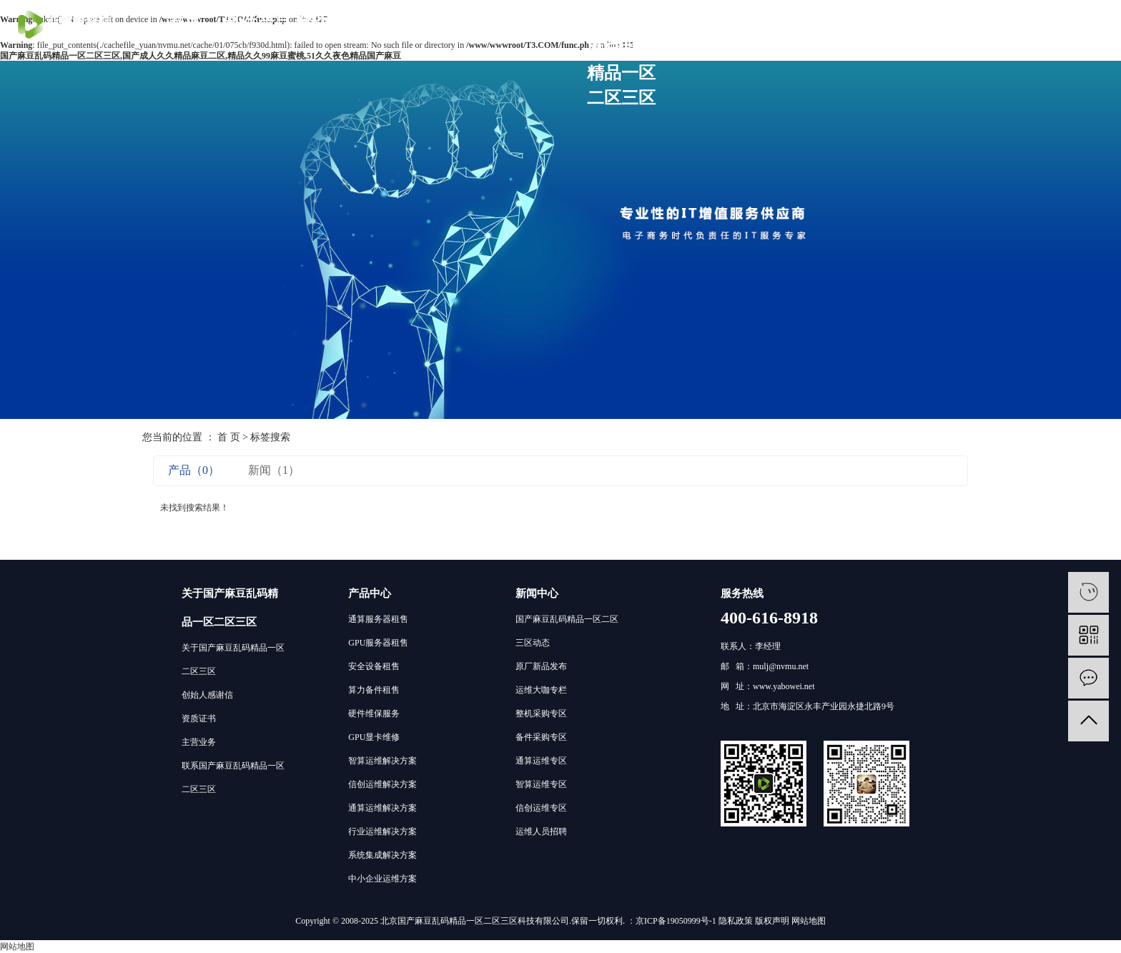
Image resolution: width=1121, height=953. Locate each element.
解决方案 (329, 23)
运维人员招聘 (541, 831)
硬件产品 (256, 23)
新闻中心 (536, 593)
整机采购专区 (541, 713)
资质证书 (199, 718)
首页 (184, 23)
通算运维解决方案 (382, 808)
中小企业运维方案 (382, 879)
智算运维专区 (541, 784)
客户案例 (402, 23)
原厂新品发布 (541, 666)
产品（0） (193, 470)
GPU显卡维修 (374, 737)
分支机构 (548, 23)
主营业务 (199, 742)
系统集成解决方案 (382, 855)
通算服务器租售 (378, 619)
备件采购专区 (541, 737)
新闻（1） (274, 470)
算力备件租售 (374, 690)
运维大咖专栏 (541, 690)
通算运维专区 (541, 761)
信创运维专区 (541, 808)
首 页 (228, 437)
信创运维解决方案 (382, 784)
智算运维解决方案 (382, 761)
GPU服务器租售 (378, 643)
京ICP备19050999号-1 (676, 921)
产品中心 (369, 593)
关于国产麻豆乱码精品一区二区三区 (621, 60)
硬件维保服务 (374, 713)
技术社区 (475, 23)
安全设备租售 (374, 666)
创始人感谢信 (207, 695)
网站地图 (808, 921)
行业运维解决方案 (382, 831)
